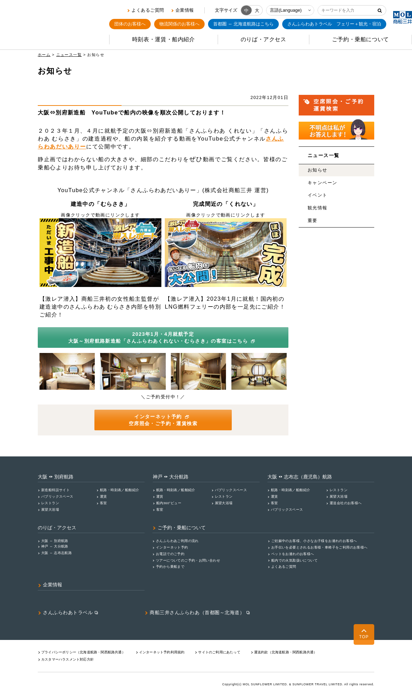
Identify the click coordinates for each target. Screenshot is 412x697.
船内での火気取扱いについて (294, 560)
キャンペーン (322, 182)
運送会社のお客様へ (346, 503)
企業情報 (184, 10)
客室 (103, 503)
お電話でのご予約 (170, 554)
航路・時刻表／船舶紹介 (119, 490)
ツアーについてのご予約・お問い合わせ (188, 560)
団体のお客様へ (130, 23)
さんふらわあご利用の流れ (177, 541)
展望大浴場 (50, 509)
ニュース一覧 (69, 55)
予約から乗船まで (170, 566)
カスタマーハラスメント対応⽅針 (67, 659)
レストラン (50, 503)
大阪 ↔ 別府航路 (54, 541)
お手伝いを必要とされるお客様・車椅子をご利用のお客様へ (319, 547)
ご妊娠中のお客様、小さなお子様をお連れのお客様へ (314, 541)
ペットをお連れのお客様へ (292, 554)
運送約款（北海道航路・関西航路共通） (285, 652)
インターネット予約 (172, 547)
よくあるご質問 (147, 10)
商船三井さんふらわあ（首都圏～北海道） (197, 612)
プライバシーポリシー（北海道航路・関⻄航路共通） (83, 652)
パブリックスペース (57, 496)
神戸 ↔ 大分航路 (54, 546)
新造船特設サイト (55, 490)
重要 (313, 220)
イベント (318, 195)
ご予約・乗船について (182, 527)
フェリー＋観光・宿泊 (334, 24)
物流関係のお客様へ (179, 23)
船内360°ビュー (169, 503)
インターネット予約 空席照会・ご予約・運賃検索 (163, 420)
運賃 (103, 496)
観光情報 (318, 208)
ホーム (44, 55)
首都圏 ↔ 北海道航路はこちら (243, 23)
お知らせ (318, 170)
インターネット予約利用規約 (162, 652)
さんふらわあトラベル (68, 612)
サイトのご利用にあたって (219, 652)
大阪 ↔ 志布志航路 (56, 553)
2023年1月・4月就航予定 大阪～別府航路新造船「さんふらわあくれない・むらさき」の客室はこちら (162, 337)
